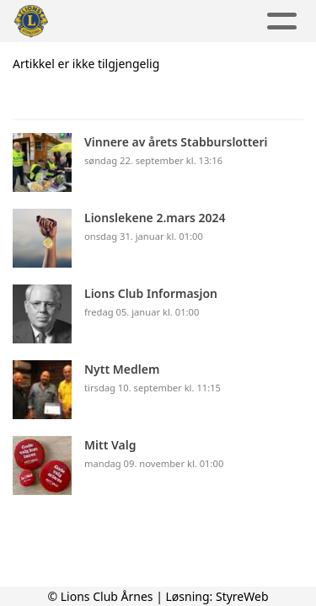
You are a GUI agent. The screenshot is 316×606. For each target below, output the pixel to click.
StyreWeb (242, 596)
